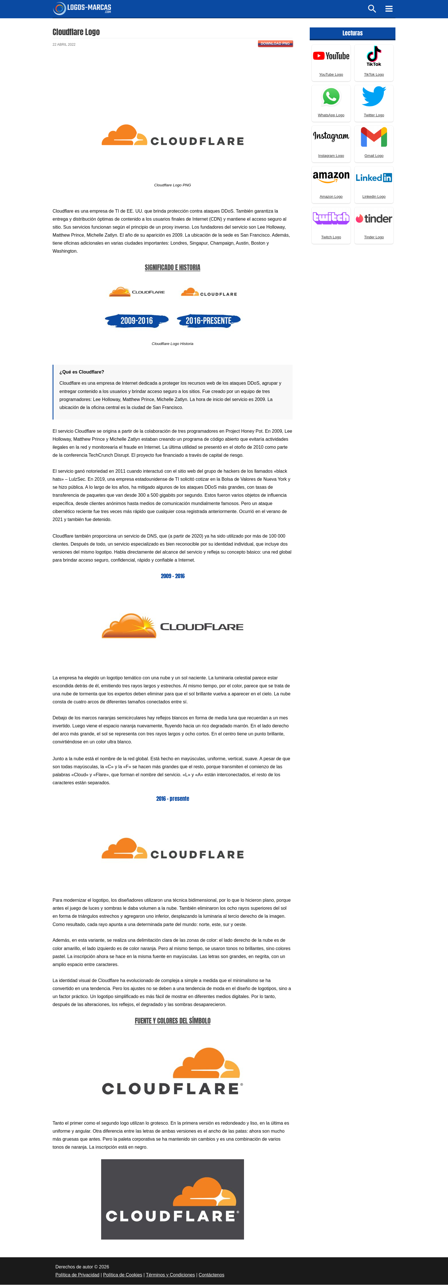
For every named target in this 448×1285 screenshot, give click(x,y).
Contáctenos (211, 1275)
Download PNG (275, 44)
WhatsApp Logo (331, 115)
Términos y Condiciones (170, 1275)
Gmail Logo (374, 156)
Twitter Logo (374, 115)
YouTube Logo (331, 75)
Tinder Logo (374, 237)
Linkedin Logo (374, 197)
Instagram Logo (331, 156)
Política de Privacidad (77, 1275)
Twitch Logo (331, 237)
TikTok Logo (374, 75)
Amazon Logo (331, 197)
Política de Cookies (122, 1275)
